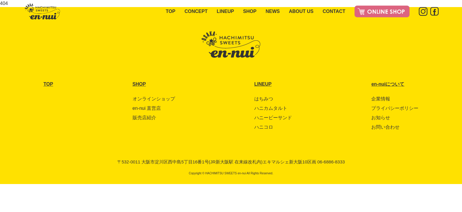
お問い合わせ (385, 127)
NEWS (272, 11)
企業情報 (380, 98)
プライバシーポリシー (394, 108)
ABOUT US (301, 11)
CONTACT (334, 11)
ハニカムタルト (270, 108)
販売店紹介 (144, 117)
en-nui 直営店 (147, 108)
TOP (171, 11)
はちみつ (263, 98)
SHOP (249, 11)
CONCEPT (195, 11)
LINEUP (225, 11)
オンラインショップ (154, 98)
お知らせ (380, 117)
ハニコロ (263, 127)
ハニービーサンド (273, 117)
